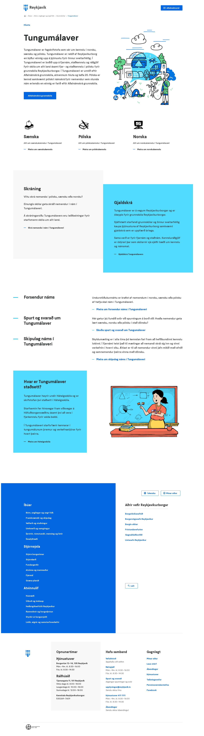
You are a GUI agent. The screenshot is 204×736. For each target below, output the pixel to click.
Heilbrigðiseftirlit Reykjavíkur (40, 606)
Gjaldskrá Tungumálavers (130, 254)
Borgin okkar (131, 524)
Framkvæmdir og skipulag (38, 518)
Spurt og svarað (123, 680)
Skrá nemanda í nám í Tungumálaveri (46, 227)
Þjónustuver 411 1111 (123, 698)
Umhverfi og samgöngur (38, 528)
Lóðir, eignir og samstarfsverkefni (42, 622)
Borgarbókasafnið (134, 513)
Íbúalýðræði (32, 539)
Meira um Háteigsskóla (39, 441)
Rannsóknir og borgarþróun (39, 611)
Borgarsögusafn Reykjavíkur (139, 519)
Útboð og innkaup (35, 601)
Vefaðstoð (123, 660)
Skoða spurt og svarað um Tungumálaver (120, 330)
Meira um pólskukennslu (94, 149)
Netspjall (123, 670)
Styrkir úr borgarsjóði (36, 617)
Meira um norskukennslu (149, 149)
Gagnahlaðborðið (133, 534)
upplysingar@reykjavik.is (123, 689)
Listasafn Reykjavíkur (135, 540)
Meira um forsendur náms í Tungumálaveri (121, 309)
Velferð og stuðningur (36, 523)
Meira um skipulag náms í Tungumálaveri (120, 359)
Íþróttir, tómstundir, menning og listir (44, 533)
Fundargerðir (32, 564)
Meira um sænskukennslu (40, 149)
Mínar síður (171, 493)
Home (24, 16)
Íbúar (30, 16)
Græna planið (32, 580)
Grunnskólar (60, 16)
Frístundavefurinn (134, 529)
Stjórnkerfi (31, 559)
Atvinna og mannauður (37, 570)
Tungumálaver (73, 16)
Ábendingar (123, 709)
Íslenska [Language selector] (151, 493)
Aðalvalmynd (173, 8)
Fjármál (29, 575)
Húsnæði (30, 595)
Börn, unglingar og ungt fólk (44, 16)
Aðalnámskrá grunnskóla (40, 95)
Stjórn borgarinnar (35, 554)
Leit (132, 585)
